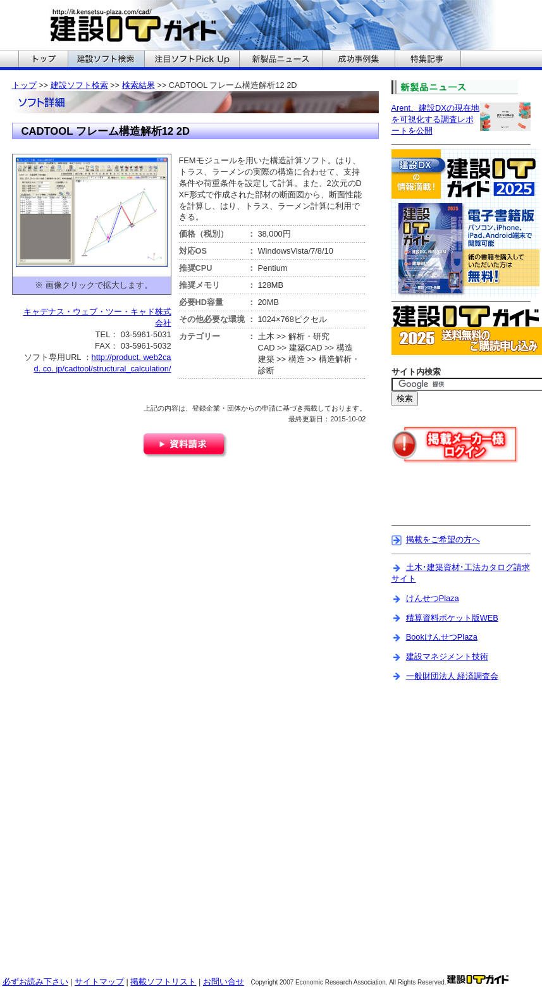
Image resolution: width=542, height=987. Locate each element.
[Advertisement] (465, 502)
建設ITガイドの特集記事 (428, 60)
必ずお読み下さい (35, 981)
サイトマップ (99, 981)
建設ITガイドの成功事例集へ (359, 60)
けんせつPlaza (432, 598)
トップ (24, 85)
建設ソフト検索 (79, 85)
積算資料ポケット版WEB (452, 618)
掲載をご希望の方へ (443, 539)
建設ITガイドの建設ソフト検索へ (106, 60)
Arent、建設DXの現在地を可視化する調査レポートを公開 (435, 119)
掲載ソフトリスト (163, 981)
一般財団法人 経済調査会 (452, 676)
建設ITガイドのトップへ (43, 60)
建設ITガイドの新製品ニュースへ (281, 60)
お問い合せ (223, 981)
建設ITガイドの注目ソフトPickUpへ (191, 60)
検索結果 (138, 85)
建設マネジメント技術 (447, 656)
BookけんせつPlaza (441, 637)
